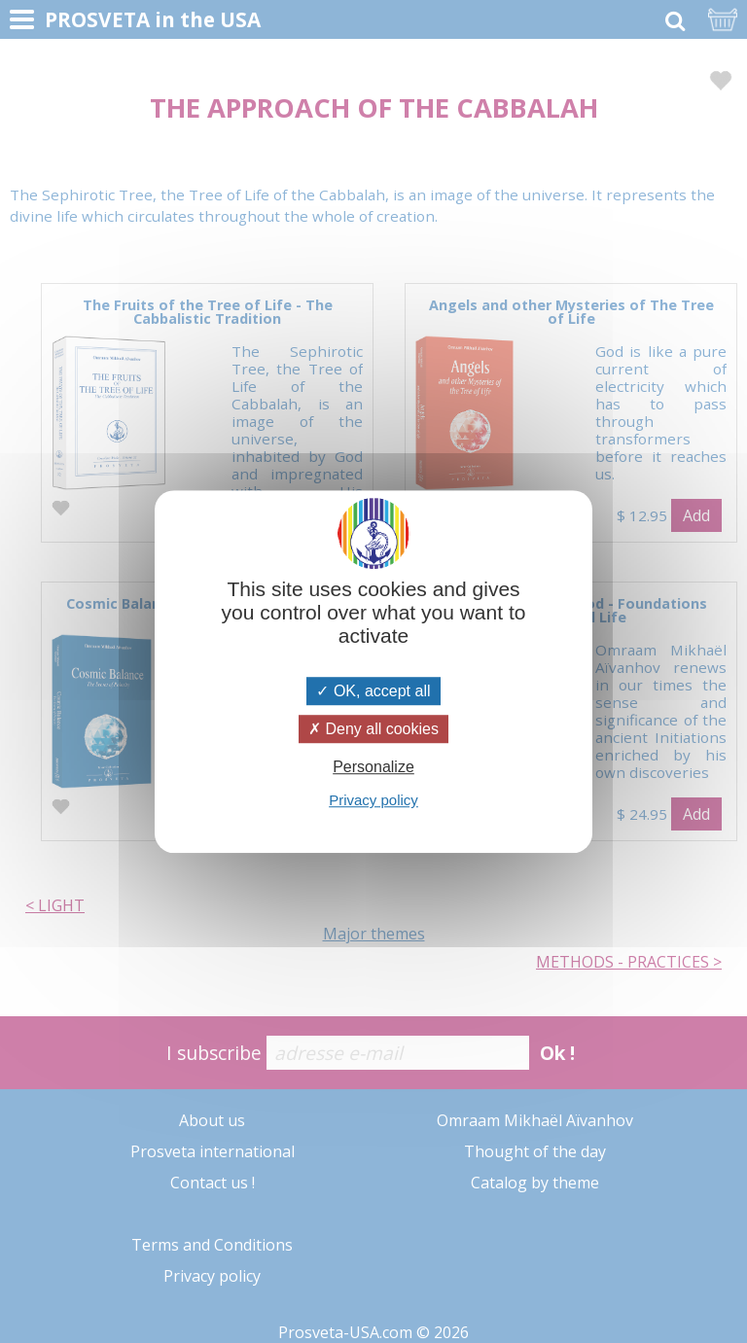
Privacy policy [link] (373, 800)
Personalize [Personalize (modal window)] (373, 767)
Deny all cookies (373, 729)
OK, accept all (373, 691)
